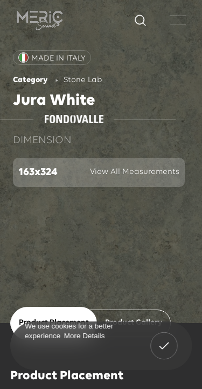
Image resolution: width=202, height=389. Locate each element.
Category (30, 80)
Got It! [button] (164, 338)
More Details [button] (84, 335)
